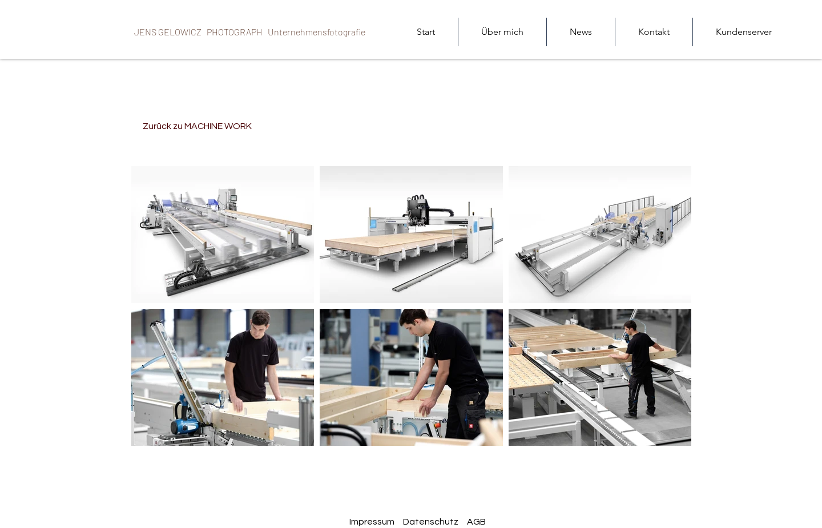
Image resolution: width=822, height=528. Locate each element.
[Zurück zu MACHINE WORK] (197, 126)
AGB (476, 521)
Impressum (371, 521)
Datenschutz (430, 521)
